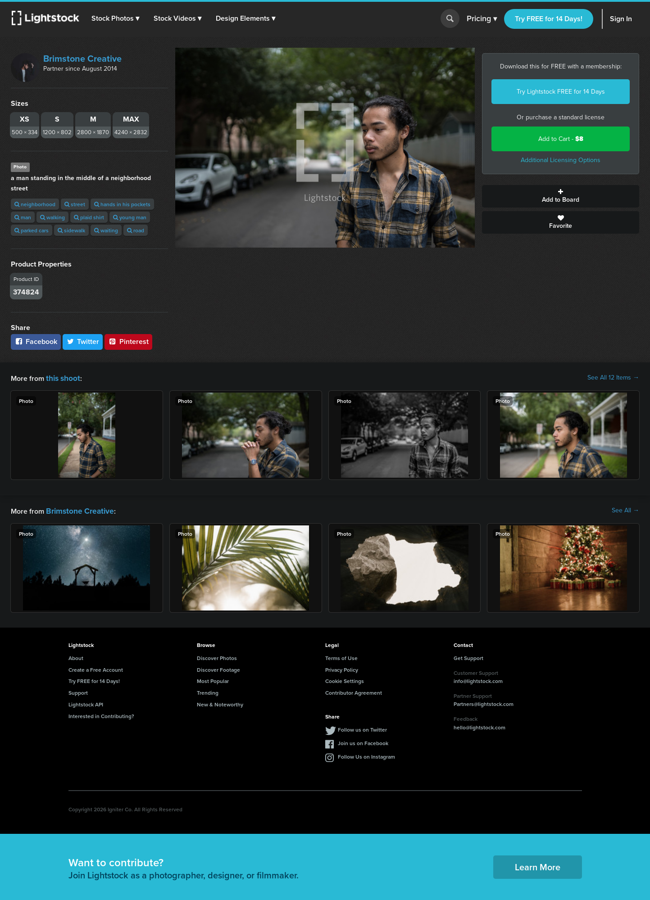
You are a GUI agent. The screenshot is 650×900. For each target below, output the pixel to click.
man (22, 217)
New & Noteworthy (220, 702)
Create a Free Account (95, 668)
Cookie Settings (344, 679)
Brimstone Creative (82, 58)
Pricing (482, 19)
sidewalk (71, 230)
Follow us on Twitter (362, 728)
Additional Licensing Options (560, 160)
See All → (625, 509)
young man (129, 217)
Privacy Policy (341, 668)
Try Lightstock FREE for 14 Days (561, 91)
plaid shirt (89, 217)
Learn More (537, 865)
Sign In (621, 19)
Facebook (35, 341)
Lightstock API (85, 702)
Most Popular (213, 679)
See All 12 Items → (613, 377)
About (75, 656)
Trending (207, 691)
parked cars (31, 230)
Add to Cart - (560, 139)
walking (52, 217)
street (74, 204)
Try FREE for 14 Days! (548, 19)
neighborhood (34, 204)
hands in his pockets (122, 204)
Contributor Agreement (353, 691)
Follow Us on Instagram (366, 755)
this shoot (61, 377)
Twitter (83, 341)
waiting (106, 230)
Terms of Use (341, 656)
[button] (117, 18)
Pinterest (128, 341)
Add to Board (560, 196)
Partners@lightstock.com (484, 702)
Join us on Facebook (363, 741)
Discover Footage (218, 668)
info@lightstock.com (478, 679)
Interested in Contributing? (101, 714)
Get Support (468, 656)
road (135, 230)
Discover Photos (217, 656)
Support (78, 691)
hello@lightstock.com (479, 725)
